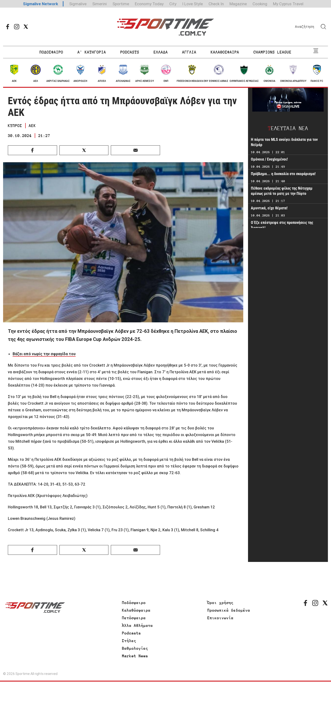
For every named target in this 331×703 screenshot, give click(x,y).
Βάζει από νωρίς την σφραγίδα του (44, 353)
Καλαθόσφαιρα (136, 610)
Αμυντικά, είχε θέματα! (269, 208)
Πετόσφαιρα (134, 617)
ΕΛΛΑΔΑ (161, 52)
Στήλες (129, 640)
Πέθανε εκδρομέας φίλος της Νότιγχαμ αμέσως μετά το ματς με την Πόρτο (281, 191)
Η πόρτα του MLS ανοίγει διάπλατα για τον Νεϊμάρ (284, 142)
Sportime (120, 3)
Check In (216, 3)
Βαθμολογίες (135, 648)
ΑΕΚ (32, 125)
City (172, 3)
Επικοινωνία (220, 617)
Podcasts (131, 633)
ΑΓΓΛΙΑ (189, 52)
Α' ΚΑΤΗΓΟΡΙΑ (92, 52)
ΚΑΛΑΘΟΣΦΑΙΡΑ (225, 52)
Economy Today (149, 3)
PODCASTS (129, 52)
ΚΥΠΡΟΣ (15, 125)
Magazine (238, 3)
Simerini (99, 3)
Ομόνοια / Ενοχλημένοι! (269, 159)
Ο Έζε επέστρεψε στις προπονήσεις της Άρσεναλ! (282, 225)
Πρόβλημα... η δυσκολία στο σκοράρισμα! (283, 174)
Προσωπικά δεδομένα (228, 610)
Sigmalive (78, 3)
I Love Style (192, 3)
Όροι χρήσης (220, 602)
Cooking (260, 3)
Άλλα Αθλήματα (137, 625)
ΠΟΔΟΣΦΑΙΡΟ (51, 52)
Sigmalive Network (40, 3)
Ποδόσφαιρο (134, 602)
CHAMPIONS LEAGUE (272, 52)
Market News (135, 656)
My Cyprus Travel (288, 3)
